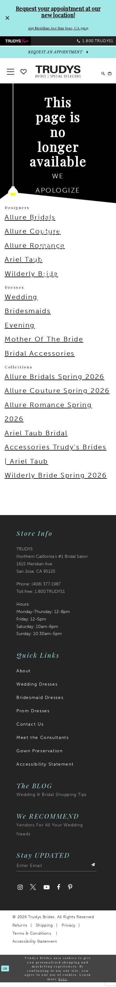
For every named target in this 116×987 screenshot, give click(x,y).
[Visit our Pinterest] (70, 892)
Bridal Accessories (40, 358)
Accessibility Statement (45, 768)
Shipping (44, 929)
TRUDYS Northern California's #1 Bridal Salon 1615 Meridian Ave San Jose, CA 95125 (52, 565)
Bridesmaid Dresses (39, 702)
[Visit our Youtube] (46, 892)
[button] (107, 76)
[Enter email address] (56, 871)
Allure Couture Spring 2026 (57, 395)
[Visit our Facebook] (58, 892)
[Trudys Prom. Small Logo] (29, 43)
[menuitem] (29, 43)
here (62, 983)
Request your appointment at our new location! (58, 12)
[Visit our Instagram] (20, 892)
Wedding (21, 301)
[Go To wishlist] (23, 75)
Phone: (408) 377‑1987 (38, 588)
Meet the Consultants (42, 742)
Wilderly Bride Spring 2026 (56, 480)
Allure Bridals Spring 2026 (54, 381)
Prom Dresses (32, 715)
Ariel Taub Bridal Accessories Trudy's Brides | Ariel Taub (55, 451)
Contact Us (30, 728)
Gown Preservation (39, 755)
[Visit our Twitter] (33, 892)
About (23, 675)
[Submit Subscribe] (92, 871)
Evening (20, 330)
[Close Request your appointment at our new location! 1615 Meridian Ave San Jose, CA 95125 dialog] (7, 18)
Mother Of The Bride (44, 344)
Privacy (68, 929)
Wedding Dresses (37, 688)
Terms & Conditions (31, 938)
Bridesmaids (28, 316)
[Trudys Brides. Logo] (58, 76)
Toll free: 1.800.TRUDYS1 (40, 596)
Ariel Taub (24, 264)
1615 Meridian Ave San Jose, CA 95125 (58, 27)
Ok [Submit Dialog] (6, 973)
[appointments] (58, 57)
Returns (19, 929)
